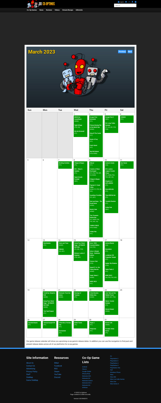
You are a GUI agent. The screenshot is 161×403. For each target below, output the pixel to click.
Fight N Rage (78, 125)
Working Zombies (64, 163)
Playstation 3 (114, 361)
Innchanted (62, 331)
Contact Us (30, 366)
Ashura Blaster (109, 243)
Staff (28, 374)
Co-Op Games (32, 10)
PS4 (91, 153)
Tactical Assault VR (49, 323)
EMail (56, 363)
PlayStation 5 (114, 365)
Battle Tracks (78, 323)
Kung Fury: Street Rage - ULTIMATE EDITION (79, 245)
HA (107, 165)
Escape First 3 (109, 117)
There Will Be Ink (110, 195)
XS (78, 127)
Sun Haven (124, 163)
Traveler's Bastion (110, 201)
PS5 (76, 127)
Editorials (79, 10)
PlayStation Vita (115, 368)
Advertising (30, 369)
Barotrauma (46, 243)
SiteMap (29, 377)
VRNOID (123, 117)
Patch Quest (93, 145)
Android (84, 367)
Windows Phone (115, 372)
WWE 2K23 (93, 281)
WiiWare (85, 387)
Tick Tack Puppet (48, 311)
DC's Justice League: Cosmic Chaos (110, 171)
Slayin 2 (92, 323)
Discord (57, 377)
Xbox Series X (114, 384)
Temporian (93, 329)
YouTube (57, 374)
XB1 (107, 119)
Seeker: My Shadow (111, 263)
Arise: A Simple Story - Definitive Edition (95, 253)
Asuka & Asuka (109, 163)
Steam (56, 371)
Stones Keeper (109, 309)
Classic (84, 369)
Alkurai (92, 163)
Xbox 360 (113, 377)
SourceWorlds (109, 189)
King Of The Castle (95, 133)
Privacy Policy (31, 371)
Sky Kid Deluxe (94, 151)
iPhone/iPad (86, 374)
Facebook (58, 366)
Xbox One (113, 381)
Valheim (61, 249)
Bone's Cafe (108, 323)
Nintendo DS (86, 378)
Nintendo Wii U (86, 383)
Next (130, 52)
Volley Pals (93, 231)
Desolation (108, 249)
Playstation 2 (114, 358)
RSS (56, 369)
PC (76, 133)
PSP (111, 370)
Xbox (111, 374)
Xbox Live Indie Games (117, 379)
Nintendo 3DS (86, 376)
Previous (122, 52)
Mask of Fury (94, 139)
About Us (29, 363)
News (41, 10)
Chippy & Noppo (79, 163)
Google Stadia (86, 371)
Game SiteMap (32, 380)
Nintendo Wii (86, 385)
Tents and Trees (63, 243)
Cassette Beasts (33, 323)
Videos (57, 10)
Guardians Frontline (96, 195)
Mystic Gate (93, 209)
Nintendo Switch (87, 380)
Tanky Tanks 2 (94, 275)
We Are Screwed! (79, 131)
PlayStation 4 (114, 363)
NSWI (76, 121)
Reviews (49, 10)
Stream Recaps (67, 10)
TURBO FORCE (94, 225)
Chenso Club (94, 261)
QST (94, 197)
